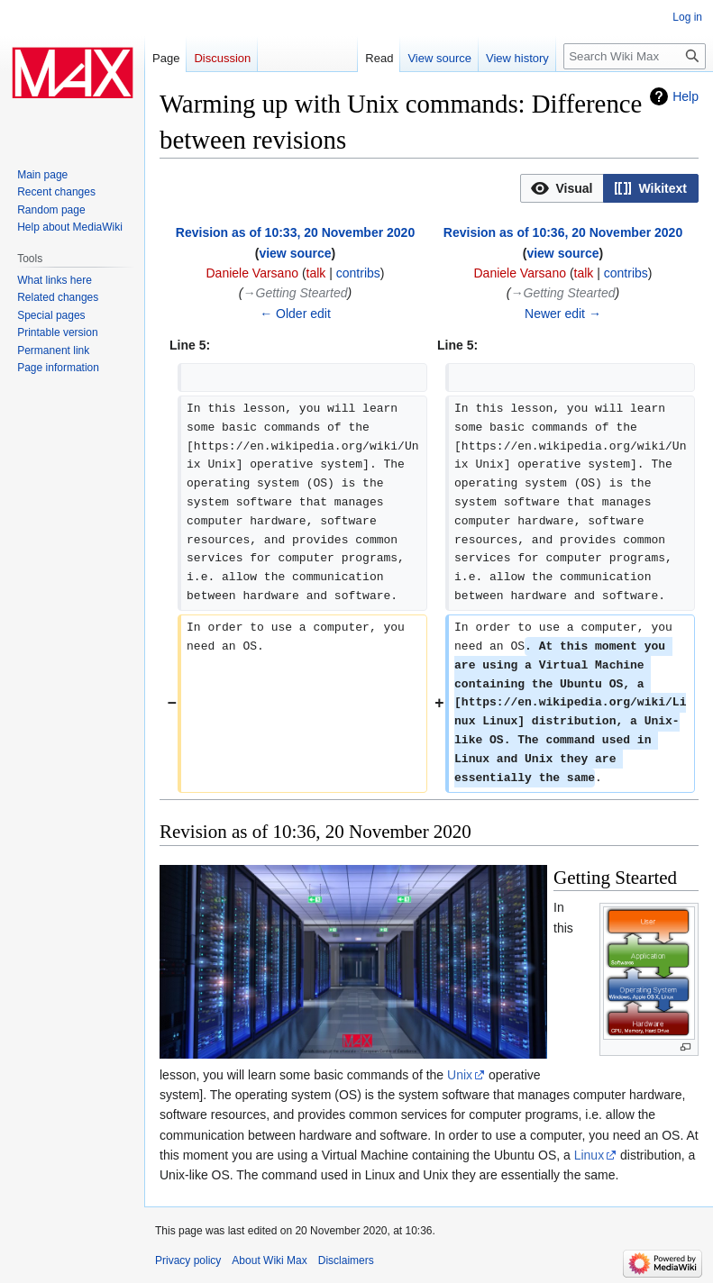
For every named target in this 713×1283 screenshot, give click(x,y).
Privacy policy (188, 1260)
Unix (459, 1075)
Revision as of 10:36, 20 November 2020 (562, 232)
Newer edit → (563, 313)
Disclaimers (346, 1260)
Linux (589, 1155)
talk (316, 273)
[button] (562, 188)
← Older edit (295, 313)
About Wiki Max (269, 1260)
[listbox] (609, 188)
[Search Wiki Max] (634, 56)
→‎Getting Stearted (295, 293)
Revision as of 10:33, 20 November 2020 (295, 232)
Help (685, 96)
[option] (561, 188)
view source (295, 253)
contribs (358, 273)
